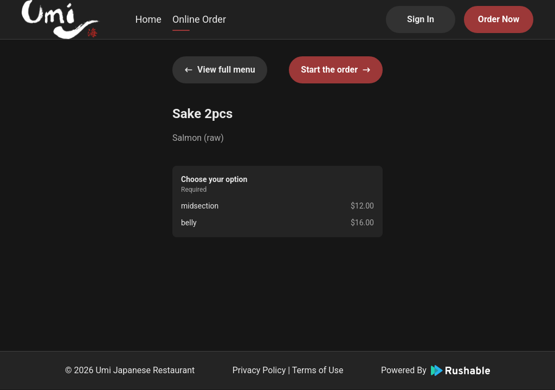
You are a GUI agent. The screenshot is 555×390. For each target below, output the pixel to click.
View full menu (219, 69)
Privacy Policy (259, 370)
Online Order (199, 19)
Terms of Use (318, 370)
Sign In (420, 19)
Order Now (498, 19)
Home (148, 19)
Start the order (336, 69)
